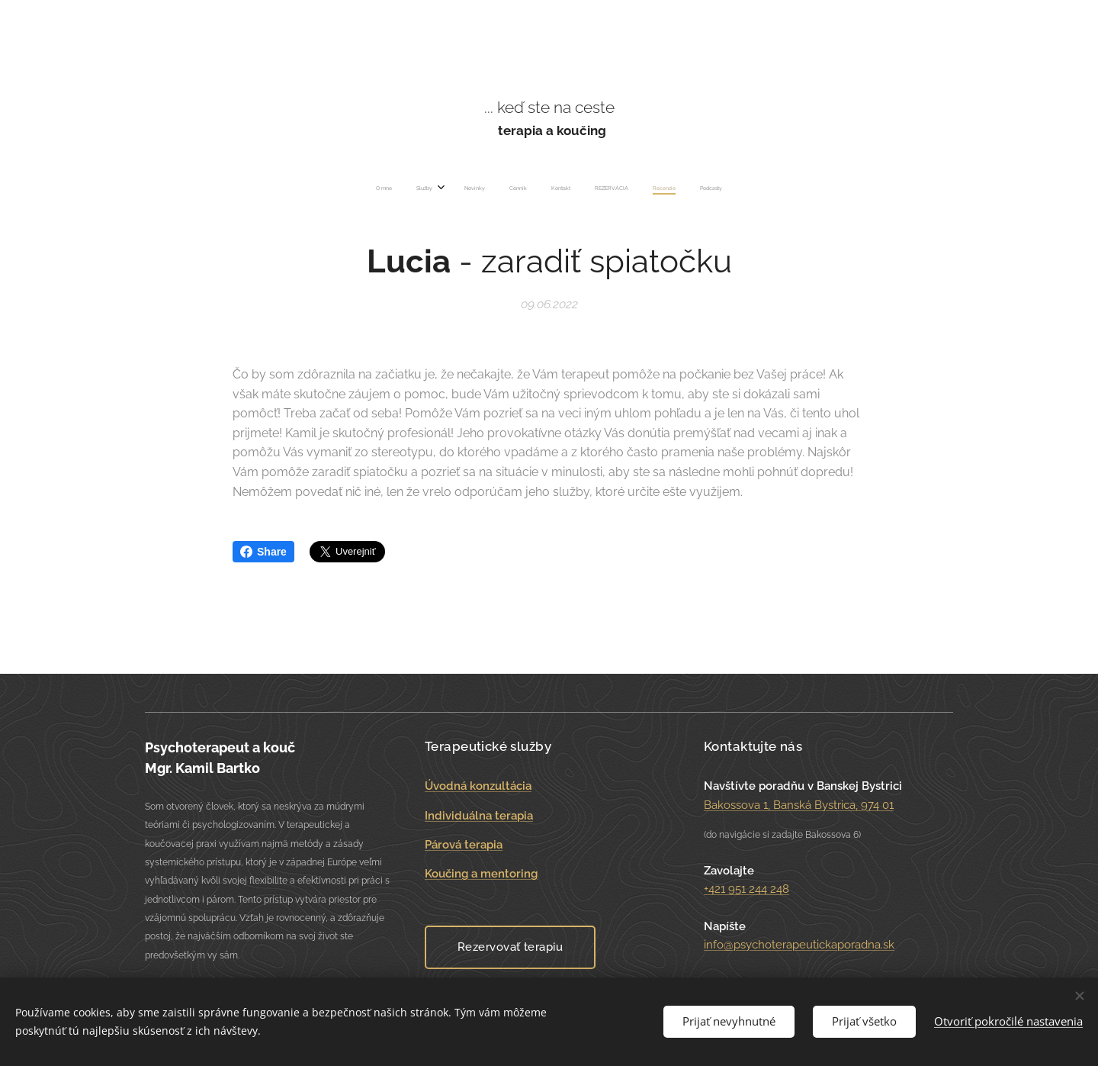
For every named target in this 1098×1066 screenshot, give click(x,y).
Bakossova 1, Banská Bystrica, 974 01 (799, 804)
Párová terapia (463, 845)
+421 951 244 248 (746, 889)
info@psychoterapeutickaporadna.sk (799, 945)
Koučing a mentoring (481, 874)
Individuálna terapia (479, 815)
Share (263, 552)
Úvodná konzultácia (478, 786)
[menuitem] (466, 188)
